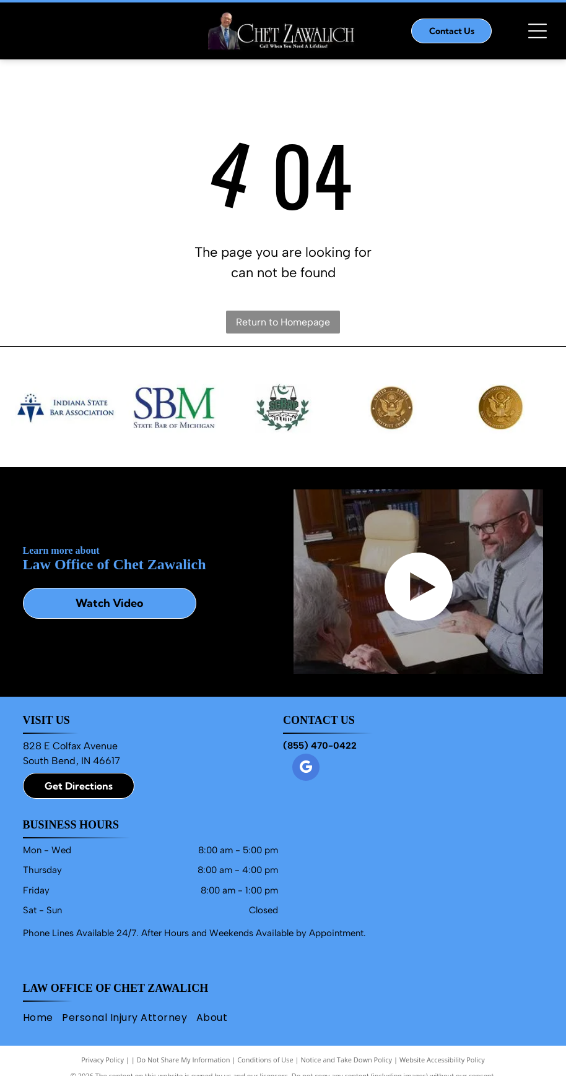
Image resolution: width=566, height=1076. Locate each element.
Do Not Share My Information (183, 1059)
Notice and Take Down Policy (347, 1059)
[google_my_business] (306, 769)
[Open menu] (537, 31)
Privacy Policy (102, 1059)
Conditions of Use (265, 1059)
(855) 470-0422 (320, 745)
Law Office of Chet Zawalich (116, 988)
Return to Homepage (283, 322)
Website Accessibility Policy (442, 1059)
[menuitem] (43, 1017)
